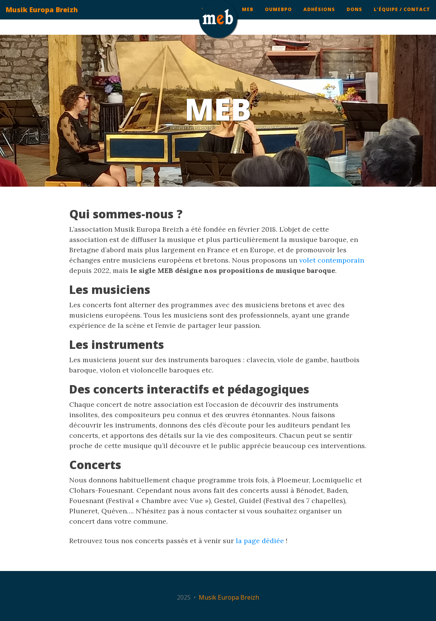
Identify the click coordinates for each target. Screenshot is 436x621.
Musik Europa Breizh (42, 17)
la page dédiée (260, 540)
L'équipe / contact (402, 17)
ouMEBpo (278, 17)
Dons (354, 17)
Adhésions (319, 17)
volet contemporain (331, 260)
